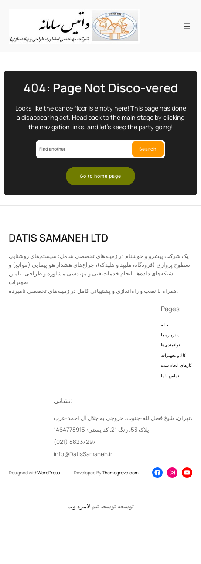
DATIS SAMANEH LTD (58, 248)
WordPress (48, 473)
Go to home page (100, 176)
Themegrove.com (120, 473)
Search (148, 149)
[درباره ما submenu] (178, 346)
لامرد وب (78, 506)
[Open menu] (187, 26)
